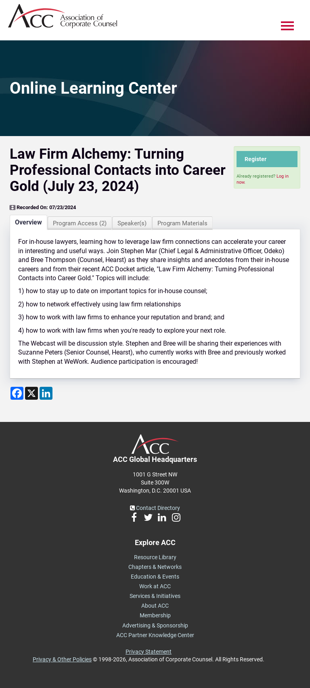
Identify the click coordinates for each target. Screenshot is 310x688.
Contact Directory (155, 508)
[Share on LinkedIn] (46, 393)
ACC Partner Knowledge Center (155, 635)
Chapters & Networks (155, 567)
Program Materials (182, 223)
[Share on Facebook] (17, 393)
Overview (28, 222)
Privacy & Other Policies (62, 659)
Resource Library (155, 557)
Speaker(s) (132, 223)
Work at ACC (155, 586)
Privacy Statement (149, 651)
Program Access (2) (80, 223)
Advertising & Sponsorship (155, 625)
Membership (155, 615)
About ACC (155, 605)
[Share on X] (31, 393)
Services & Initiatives (155, 596)
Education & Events (155, 576)
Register (255, 159)
